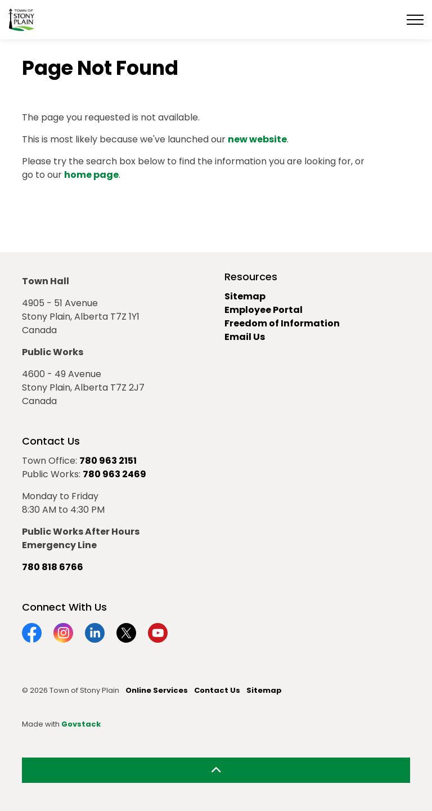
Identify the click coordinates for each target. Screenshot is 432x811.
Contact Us (217, 690)
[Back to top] (216, 770)
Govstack (81, 724)
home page (91, 174)
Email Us (244, 336)
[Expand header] (415, 19)
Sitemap (245, 296)
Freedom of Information (282, 323)
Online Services (156, 690)
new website (257, 139)
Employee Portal (263, 309)
